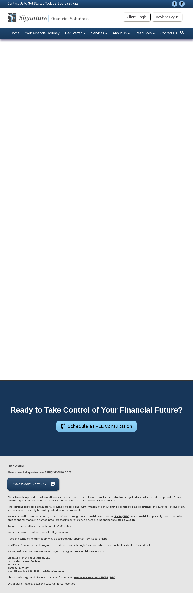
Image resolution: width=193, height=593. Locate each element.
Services (97, 33)
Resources (144, 33)
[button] (96, 426)
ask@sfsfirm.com (58, 472)
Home (14, 33)
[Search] (182, 32)
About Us (120, 33)
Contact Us (168, 33)
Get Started (73, 33)
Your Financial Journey (42, 33)
